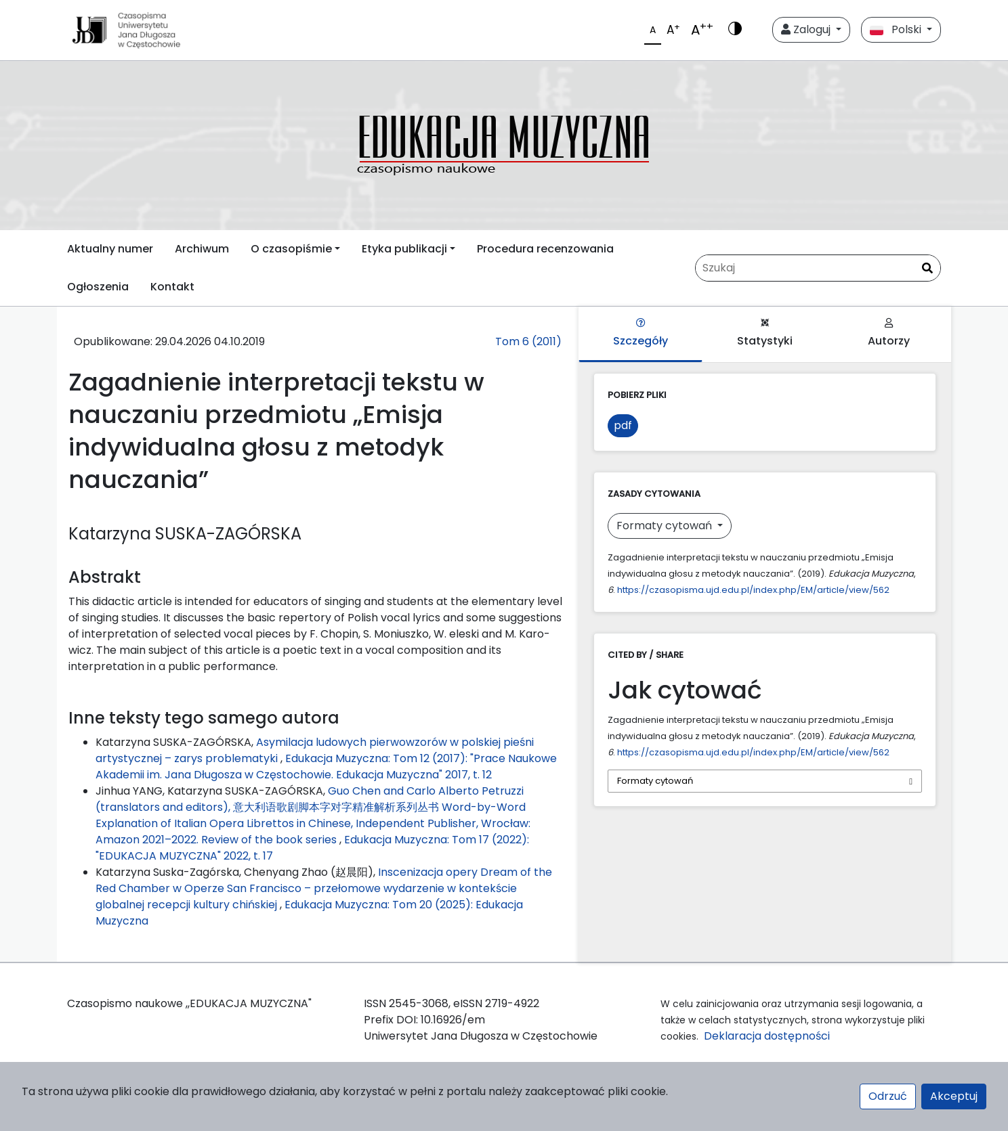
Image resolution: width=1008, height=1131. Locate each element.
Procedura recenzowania (545, 249)
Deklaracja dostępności (769, 1036)
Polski (897, 29)
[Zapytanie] (818, 268)
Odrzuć (887, 1096)
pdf (623, 425)
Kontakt (172, 286)
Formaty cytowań (665, 525)
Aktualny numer (110, 249)
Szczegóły (640, 333)
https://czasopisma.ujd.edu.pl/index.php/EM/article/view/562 (753, 589)
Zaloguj (807, 29)
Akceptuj (954, 1096)
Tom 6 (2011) (528, 341)
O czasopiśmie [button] (291, 249)
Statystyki (765, 333)
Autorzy (889, 333)
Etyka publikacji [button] (404, 249)
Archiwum (202, 249)
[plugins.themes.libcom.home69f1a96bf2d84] (504, 145)
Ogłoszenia (98, 286)
